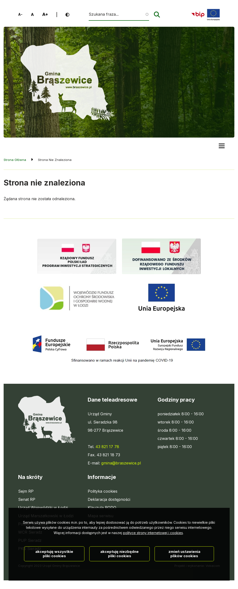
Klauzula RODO (102, 507)
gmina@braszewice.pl (121, 463)
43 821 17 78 (107, 446)
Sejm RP (26, 491)
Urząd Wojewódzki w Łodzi (43, 507)
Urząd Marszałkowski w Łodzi (45, 516)
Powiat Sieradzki (33, 524)
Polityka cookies (102, 491)
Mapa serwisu (100, 515)
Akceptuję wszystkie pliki (54, 573)
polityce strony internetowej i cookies (153, 552)
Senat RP (26, 499)
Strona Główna (15, 160)
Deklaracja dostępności (109, 499)
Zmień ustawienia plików (184, 573)
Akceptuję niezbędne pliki (119, 573)
